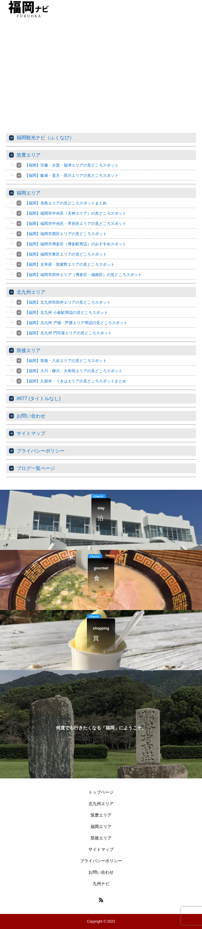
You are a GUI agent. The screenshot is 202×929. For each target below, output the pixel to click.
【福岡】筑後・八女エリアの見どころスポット (66, 360)
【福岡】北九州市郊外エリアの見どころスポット (68, 302)
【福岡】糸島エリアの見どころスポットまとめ (66, 203)
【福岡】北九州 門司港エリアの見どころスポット (68, 333)
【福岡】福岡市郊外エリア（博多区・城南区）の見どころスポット (83, 274)
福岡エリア (29, 192)
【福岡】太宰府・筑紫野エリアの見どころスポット (70, 264)
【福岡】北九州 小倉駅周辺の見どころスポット (66, 312)
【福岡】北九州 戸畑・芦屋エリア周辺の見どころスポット (76, 322)
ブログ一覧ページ (36, 468)
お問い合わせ (31, 416)
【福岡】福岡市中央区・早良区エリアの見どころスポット (75, 223)
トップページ (101, 792)
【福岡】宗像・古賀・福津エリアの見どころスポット (71, 165)
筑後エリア (29, 350)
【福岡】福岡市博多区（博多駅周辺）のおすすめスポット (75, 244)
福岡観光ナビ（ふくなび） (45, 137)
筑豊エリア (29, 155)
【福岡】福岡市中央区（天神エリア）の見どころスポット (75, 213)
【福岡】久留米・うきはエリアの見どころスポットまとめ (75, 381)
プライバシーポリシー (41, 450)
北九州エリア (31, 292)
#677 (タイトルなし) (39, 398)
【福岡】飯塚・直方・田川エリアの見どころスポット (71, 175)
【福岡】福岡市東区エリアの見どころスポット (66, 254)
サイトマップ (31, 433)
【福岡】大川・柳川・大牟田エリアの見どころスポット (73, 371)
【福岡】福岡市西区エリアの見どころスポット (66, 233)
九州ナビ (101, 883)
